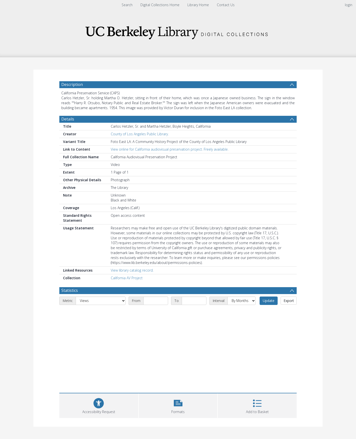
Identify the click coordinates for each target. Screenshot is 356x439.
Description (72, 84)
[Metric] (101, 301)
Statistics (69, 290)
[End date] (194, 301)
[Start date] (155, 301)
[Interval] (241, 301)
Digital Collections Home (159, 4)
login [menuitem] (348, 4)
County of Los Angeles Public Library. (140, 134)
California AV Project (127, 278)
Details (67, 119)
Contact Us (226, 4)
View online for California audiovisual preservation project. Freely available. (169, 149)
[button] (178, 405)
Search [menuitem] (127, 4)
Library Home (198, 4)
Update (268, 300)
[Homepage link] (178, 31)
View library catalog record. (132, 270)
